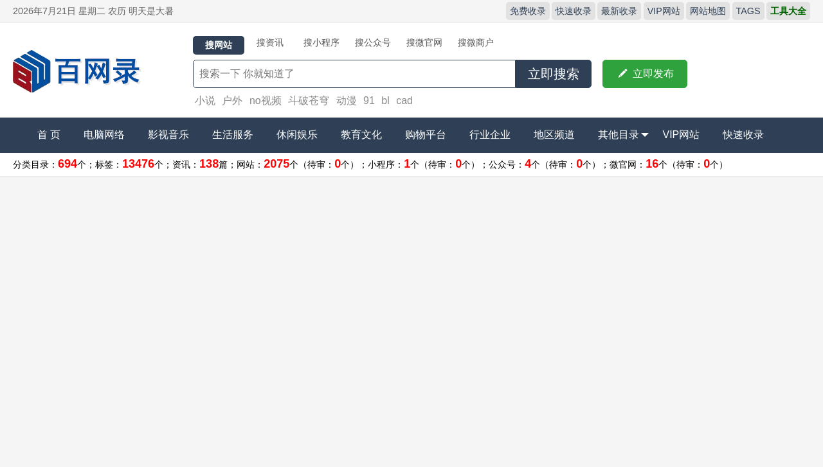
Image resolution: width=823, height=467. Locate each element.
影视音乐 (168, 134)
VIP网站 (663, 11)
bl (385, 100)
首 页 (48, 134)
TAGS (748, 11)
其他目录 (623, 135)
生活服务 (232, 134)
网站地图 (708, 11)
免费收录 (528, 11)
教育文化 (361, 134)
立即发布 (645, 73)
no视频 (265, 100)
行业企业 (490, 134)
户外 (232, 100)
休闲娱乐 (297, 134)
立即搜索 (553, 74)
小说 (205, 100)
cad (404, 100)
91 (369, 100)
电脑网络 (104, 134)
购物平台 (425, 134)
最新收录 (619, 11)
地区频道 (554, 134)
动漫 (346, 100)
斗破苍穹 (308, 100)
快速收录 (574, 11)
